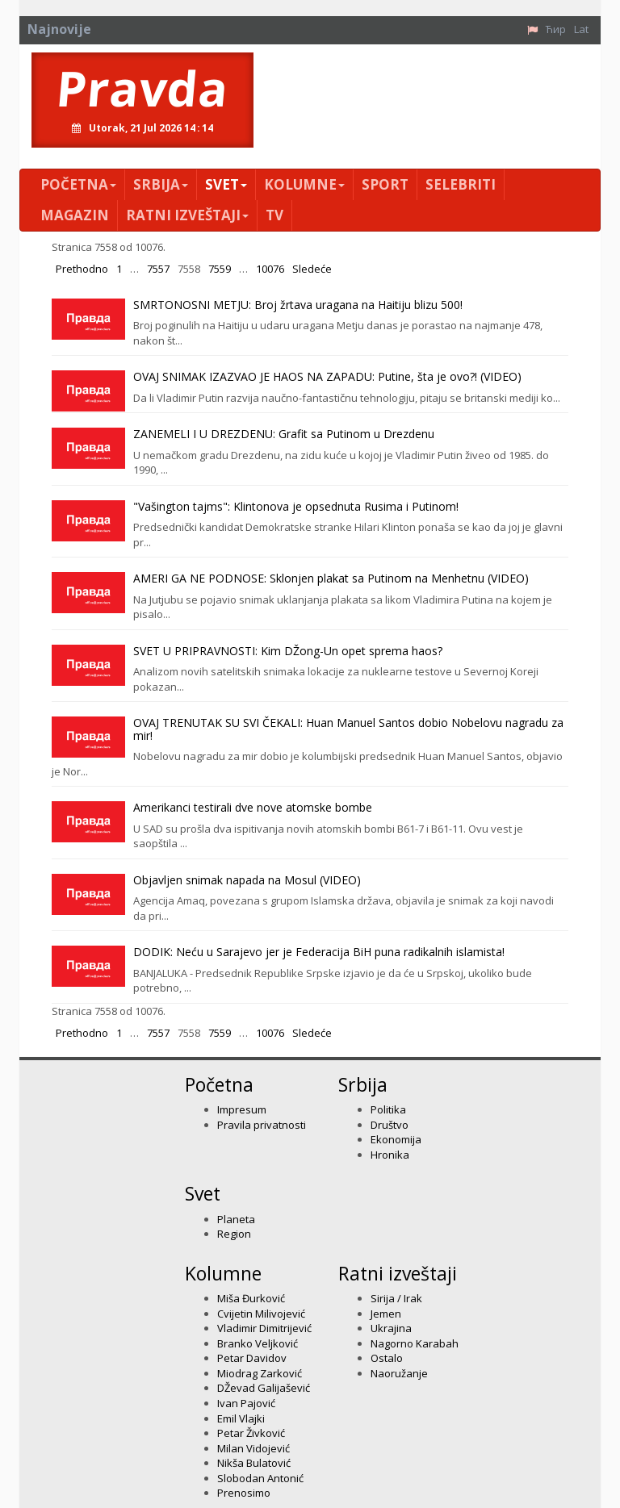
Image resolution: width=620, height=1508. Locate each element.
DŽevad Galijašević (263, 1388)
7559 (219, 268)
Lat (581, 29)
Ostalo (387, 1358)
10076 (270, 268)
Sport (385, 184)
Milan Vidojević (253, 1448)
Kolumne (304, 184)
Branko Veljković (257, 1343)
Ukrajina (391, 1328)
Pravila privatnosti (261, 1124)
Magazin (74, 215)
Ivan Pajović (246, 1403)
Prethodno (82, 268)
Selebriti (460, 184)
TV (274, 215)
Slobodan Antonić (260, 1478)
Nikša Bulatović (254, 1463)
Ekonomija (396, 1139)
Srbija (160, 184)
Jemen (386, 1313)
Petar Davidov (252, 1358)
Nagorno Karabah (415, 1343)
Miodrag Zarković (259, 1373)
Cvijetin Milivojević (261, 1313)
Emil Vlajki (241, 1418)
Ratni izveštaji (187, 215)
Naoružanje (399, 1373)
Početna (78, 184)
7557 (158, 268)
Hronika (390, 1154)
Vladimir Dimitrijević (264, 1328)
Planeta (236, 1219)
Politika (388, 1109)
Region (234, 1233)
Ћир (556, 29)
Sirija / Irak (396, 1298)
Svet (226, 184)
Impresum (241, 1109)
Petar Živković (251, 1433)
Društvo (389, 1124)
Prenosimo (243, 1492)
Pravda (142, 88)
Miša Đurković (251, 1298)
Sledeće (312, 268)
